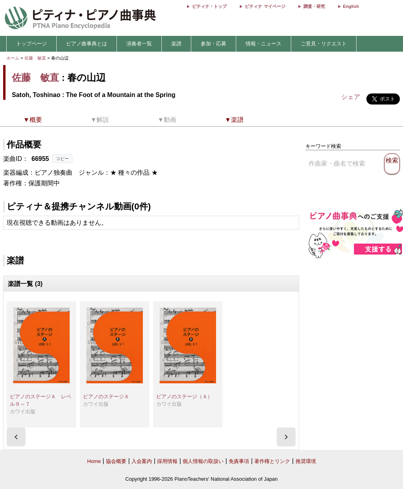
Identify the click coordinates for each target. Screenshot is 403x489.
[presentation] (16, 436)
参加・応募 (213, 44)
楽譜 (176, 44)
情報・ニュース (263, 44)
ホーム (12, 58)
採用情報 (167, 461)
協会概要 (116, 461)
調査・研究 (314, 6)
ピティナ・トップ (209, 6)
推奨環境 (306, 461)
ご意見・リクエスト (324, 44)
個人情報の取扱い (203, 461)
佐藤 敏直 (35, 58)
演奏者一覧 (139, 44)
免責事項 (239, 461)
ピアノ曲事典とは (86, 44)
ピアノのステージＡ (106, 396)
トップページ (31, 44)
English (351, 6)
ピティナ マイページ (265, 6)
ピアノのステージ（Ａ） (184, 396)
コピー (62, 158)
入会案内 (141, 461)
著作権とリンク (272, 461)
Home (94, 461)
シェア (350, 96)
